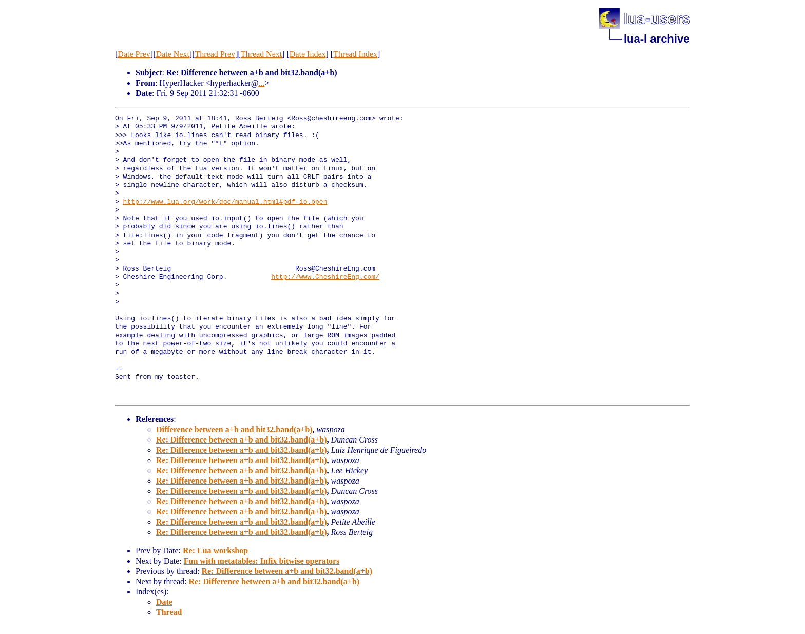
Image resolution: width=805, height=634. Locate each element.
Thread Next (261, 54)
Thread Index (355, 54)
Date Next (172, 54)
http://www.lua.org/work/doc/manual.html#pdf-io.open (225, 202)
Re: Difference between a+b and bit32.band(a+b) (241, 439)
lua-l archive (656, 38)
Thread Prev (215, 54)
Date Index (308, 54)
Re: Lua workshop (215, 550)
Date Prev (134, 54)
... (261, 83)
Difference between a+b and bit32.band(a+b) (234, 429)
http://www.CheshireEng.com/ (325, 277)
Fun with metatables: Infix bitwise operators (262, 560)
